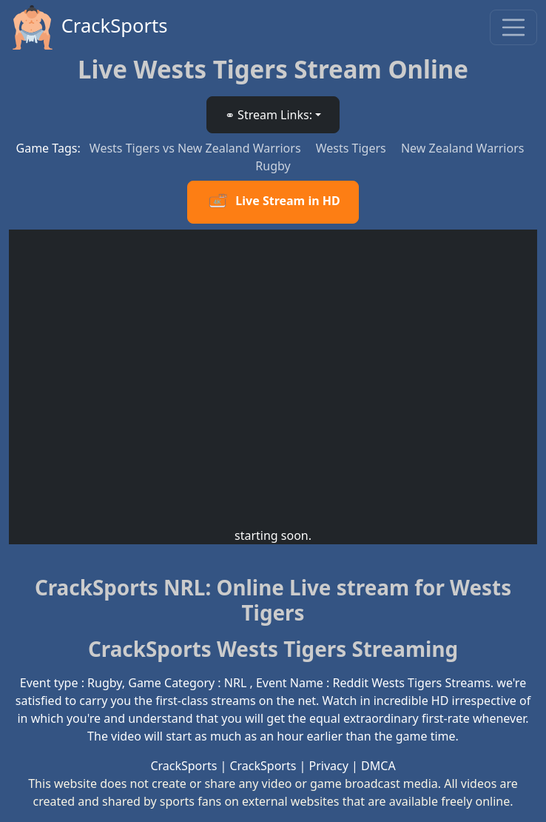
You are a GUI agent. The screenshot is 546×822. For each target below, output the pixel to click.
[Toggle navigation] (513, 27)
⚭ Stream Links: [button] (268, 115)
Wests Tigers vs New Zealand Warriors (197, 148)
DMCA (378, 766)
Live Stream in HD (273, 202)
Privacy (328, 766)
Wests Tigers (352, 148)
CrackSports (88, 27)
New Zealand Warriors (463, 148)
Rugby (272, 166)
